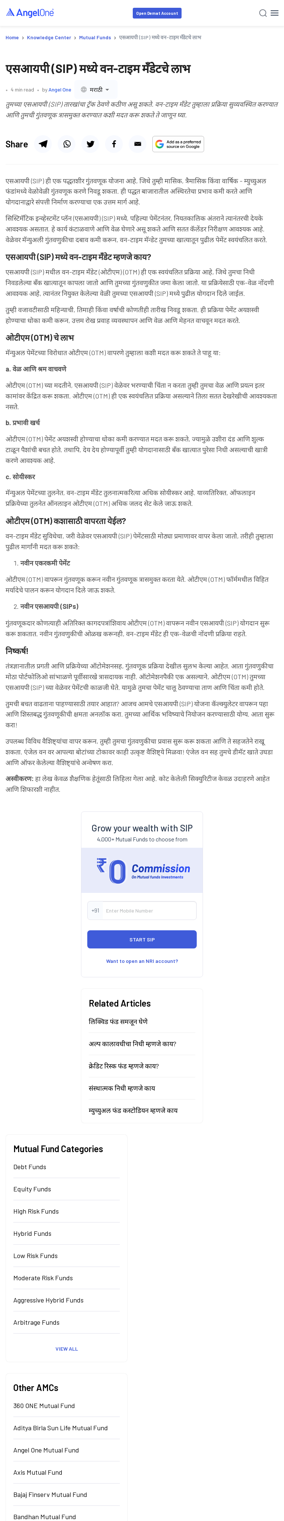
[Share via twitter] (90, 144)
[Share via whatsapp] (66, 144)
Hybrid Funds (32, 1233)
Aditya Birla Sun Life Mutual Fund (60, 1428)
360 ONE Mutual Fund (44, 1405)
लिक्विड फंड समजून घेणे (118, 1021)
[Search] (263, 13)
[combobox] (96, 89)
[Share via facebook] (114, 144)
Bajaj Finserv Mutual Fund (50, 1494)
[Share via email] (137, 144)
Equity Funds (32, 1189)
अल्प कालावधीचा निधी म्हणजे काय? (132, 1044)
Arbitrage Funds (36, 1322)
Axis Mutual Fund (37, 1472)
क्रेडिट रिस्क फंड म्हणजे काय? (124, 1066)
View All (66, 1348)
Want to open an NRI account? (142, 961)
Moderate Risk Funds (43, 1278)
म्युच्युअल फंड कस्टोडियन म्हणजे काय (133, 1110)
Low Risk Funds (35, 1255)
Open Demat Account (157, 13)
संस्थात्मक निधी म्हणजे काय (122, 1088)
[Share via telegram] (43, 144)
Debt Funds (29, 1167)
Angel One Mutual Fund (46, 1450)
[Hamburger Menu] (274, 13)
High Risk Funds (36, 1211)
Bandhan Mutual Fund (44, 1516)
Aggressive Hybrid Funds (48, 1300)
